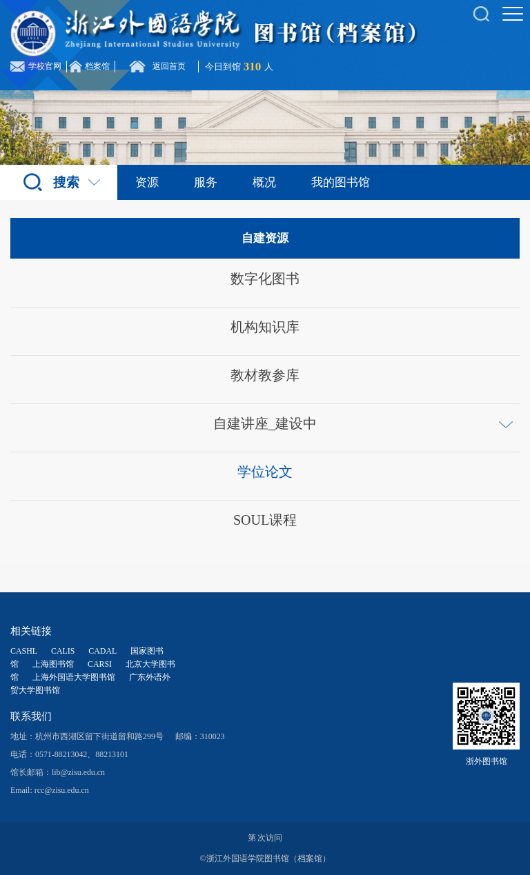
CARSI (100, 664)
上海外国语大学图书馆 (73, 677)
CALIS (63, 651)
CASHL (23, 651)
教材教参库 (265, 375)
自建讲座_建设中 (265, 423)
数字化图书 (265, 278)
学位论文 (265, 471)
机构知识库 (265, 326)
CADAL (102, 651)
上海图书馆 (53, 664)
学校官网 (44, 66)
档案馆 (97, 66)
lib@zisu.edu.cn (78, 772)
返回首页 (169, 66)
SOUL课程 (265, 519)
